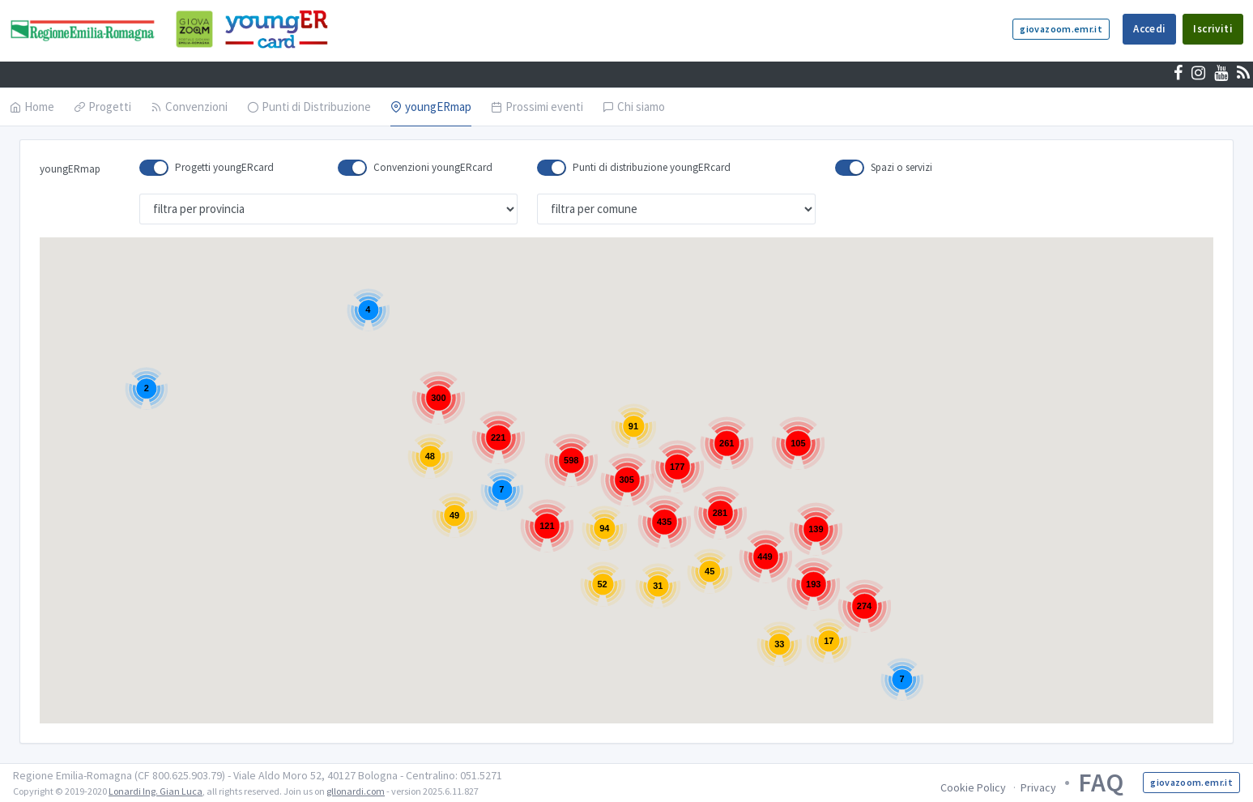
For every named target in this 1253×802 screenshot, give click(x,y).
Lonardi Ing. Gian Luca (155, 791)
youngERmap (430, 106)
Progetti (102, 106)
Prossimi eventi (537, 106)
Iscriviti (1213, 29)
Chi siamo (634, 106)
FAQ (1100, 782)
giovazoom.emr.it (1061, 29)
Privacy (1038, 787)
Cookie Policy (973, 787)
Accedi (1149, 29)
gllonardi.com (355, 791)
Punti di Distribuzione (309, 106)
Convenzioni (189, 106)
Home (32, 106)
